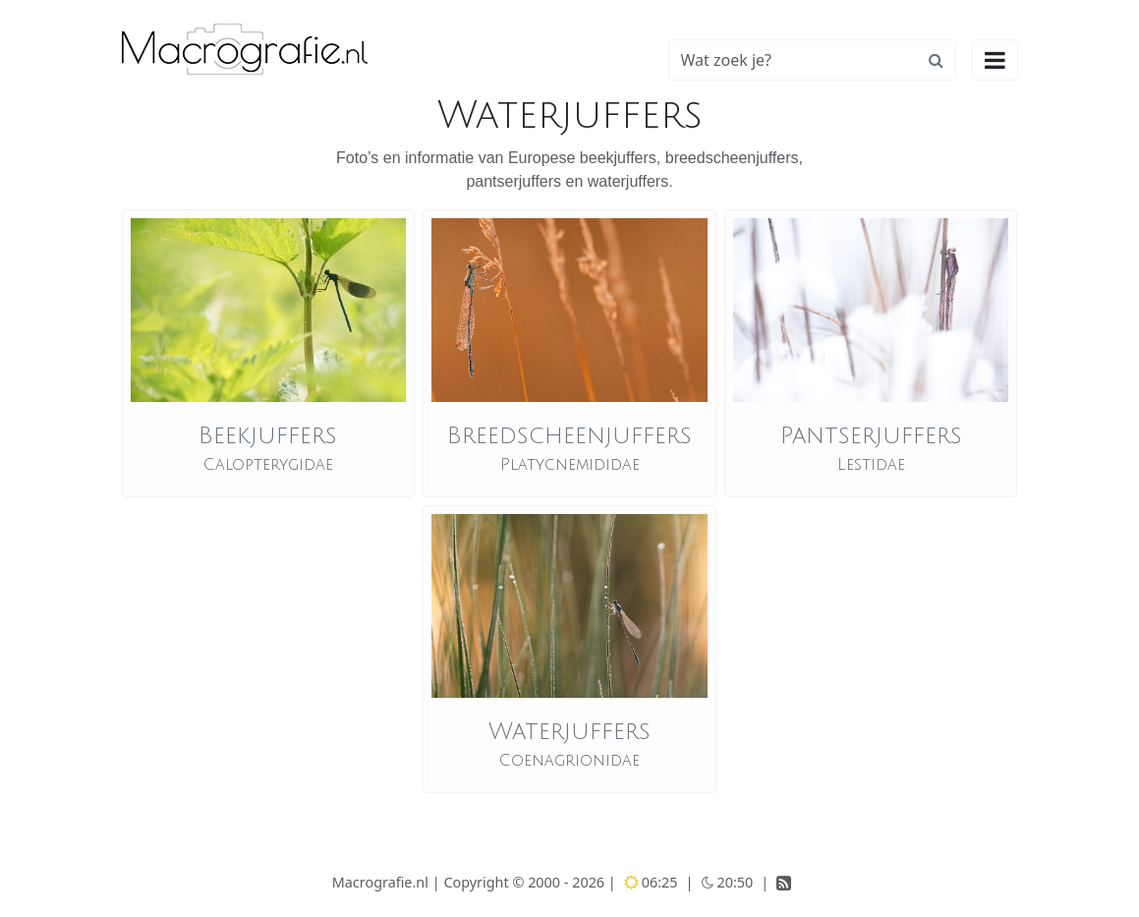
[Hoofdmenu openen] (995, 60)
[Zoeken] (793, 60)
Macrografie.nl (380, 882)
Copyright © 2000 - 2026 (525, 882)
